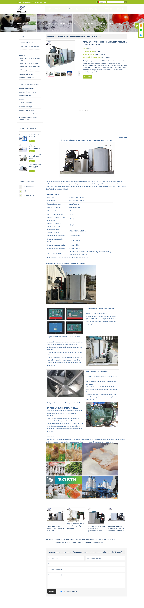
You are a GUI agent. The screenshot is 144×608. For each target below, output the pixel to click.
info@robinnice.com (25, 2)
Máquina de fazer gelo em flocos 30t (107, 542)
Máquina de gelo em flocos (38, 24)
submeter (52, 594)
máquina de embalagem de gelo (28, 114)
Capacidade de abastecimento (92, 58)
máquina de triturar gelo (25, 107)
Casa (49, 9)
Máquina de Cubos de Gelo (26, 78)
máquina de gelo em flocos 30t (85, 542)
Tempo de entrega (88, 55)
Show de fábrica (91, 9)
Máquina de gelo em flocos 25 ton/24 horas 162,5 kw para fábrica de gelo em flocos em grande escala (35, 167)
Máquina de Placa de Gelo (26, 89)
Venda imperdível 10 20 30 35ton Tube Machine (35, 157)
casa (19, 24)
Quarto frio (22, 100)
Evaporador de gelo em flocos (27, 93)
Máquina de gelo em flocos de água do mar (29, 47)
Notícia (69, 9)
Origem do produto (89, 52)
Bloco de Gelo (23, 56)
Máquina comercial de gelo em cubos (29, 85)
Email (87, 77)
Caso (78, 9)
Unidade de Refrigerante (26, 103)
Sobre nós (121, 9)
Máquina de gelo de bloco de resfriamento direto (30, 60)
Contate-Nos (107, 9)
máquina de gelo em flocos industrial (65, 545)
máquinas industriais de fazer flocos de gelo (90, 545)
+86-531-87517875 (28, 196)
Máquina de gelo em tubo (26, 75)
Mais (31, 141)
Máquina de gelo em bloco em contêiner (30, 70)
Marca (85, 49)
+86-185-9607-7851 (40, 2)
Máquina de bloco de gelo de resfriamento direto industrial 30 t (34, 137)
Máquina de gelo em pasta (26, 111)
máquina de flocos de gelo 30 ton (64, 542)
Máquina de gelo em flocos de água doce (60, 24)
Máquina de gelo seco (25, 96)
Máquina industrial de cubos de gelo (29, 81)
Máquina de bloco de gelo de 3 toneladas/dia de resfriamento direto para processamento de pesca (35, 147)
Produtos (58, 9)
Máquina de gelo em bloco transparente (30, 67)
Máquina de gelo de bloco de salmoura (29, 64)
